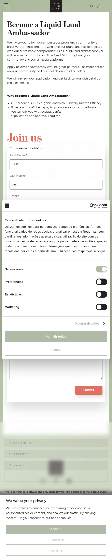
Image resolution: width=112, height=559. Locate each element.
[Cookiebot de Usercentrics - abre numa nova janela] (89, 205)
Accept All (56, 529)
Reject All (56, 551)
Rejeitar (55, 349)
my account (91, 6)
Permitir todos (56, 336)
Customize (56, 540)
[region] (56, 527)
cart (99, 6)
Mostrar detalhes (87, 323)
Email (14, 196)
